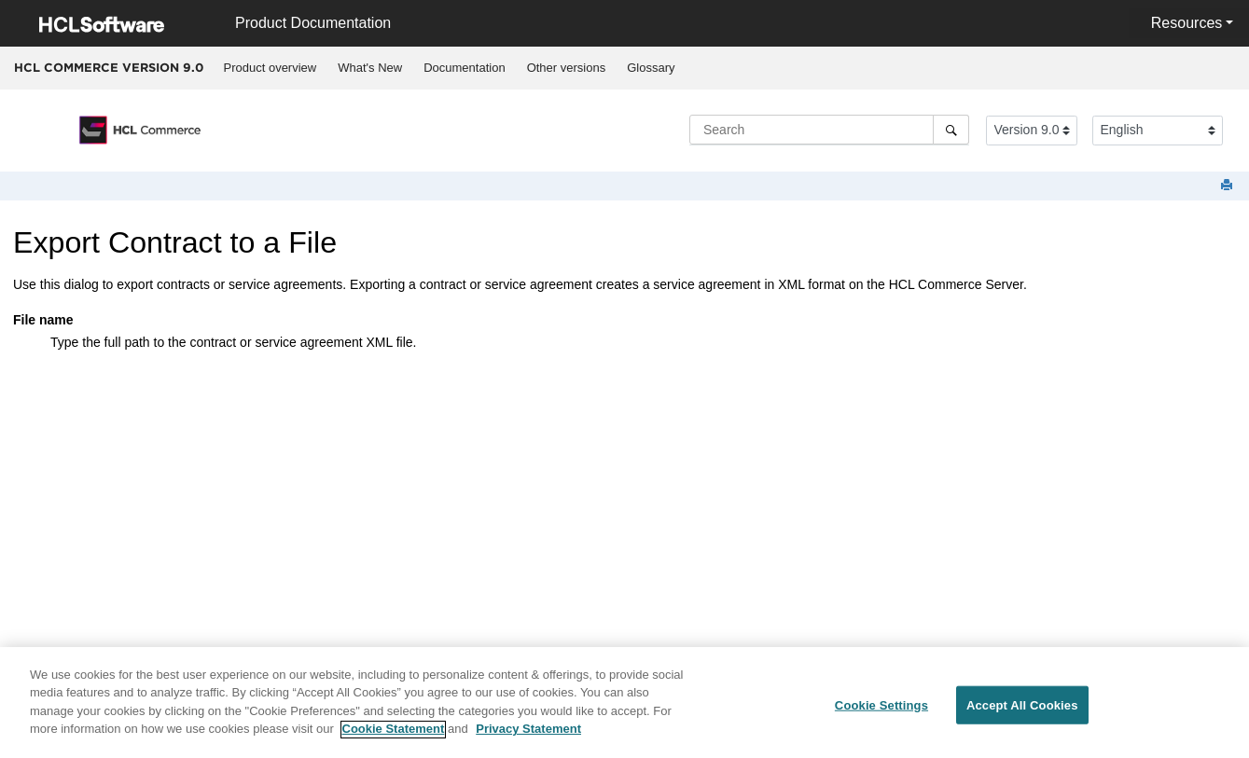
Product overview (270, 68)
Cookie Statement (393, 736)
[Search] (951, 130)
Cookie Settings (881, 711)
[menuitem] (270, 68)
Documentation (464, 68)
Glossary (650, 68)
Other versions (566, 68)
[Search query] (829, 130)
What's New (370, 68)
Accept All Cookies (1022, 711)
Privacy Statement (528, 736)
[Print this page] (1228, 186)
